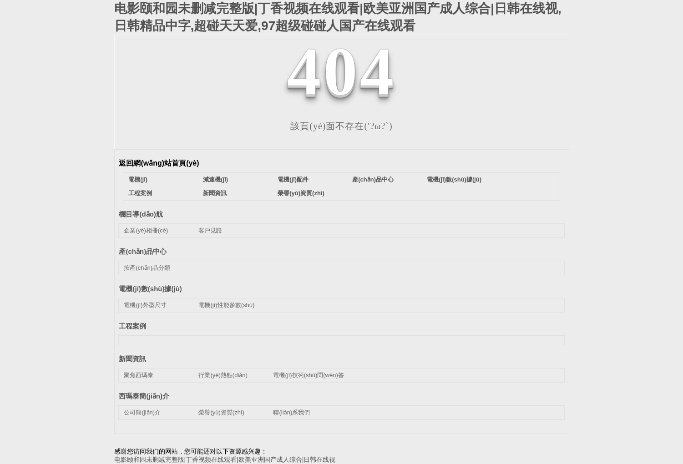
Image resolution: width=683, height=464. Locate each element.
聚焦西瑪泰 (138, 375)
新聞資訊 (215, 193)
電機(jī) (137, 179)
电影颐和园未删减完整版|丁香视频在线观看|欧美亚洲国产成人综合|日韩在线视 (225, 459)
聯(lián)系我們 (291, 412)
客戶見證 (210, 230)
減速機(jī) (215, 179)
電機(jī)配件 (293, 179)
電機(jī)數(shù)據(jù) (454, 179)
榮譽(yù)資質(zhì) (301, 193)
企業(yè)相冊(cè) (146, 230)
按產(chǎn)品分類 (147, 267)
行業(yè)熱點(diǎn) (222, 375)
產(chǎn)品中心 (373, 179)
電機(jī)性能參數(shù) (226, 305)
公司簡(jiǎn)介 (142, 412)
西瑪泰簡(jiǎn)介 (144, 396)
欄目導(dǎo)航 (140, 214)
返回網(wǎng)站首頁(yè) (159, 163)
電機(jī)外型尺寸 (145, 305)
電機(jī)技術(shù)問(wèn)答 (308, 375)
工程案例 (140, 193)
